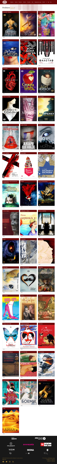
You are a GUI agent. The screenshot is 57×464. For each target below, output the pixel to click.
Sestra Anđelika (42, 211)
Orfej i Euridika (7, 97)
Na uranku (41, 97)
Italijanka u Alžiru (25, 211)
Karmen (41, 324)
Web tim (4, 459)
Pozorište (29, 2)
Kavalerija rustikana (8, 352)
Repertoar (12, 2)
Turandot (5, 68)
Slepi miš (5, 267)
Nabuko (40, 295)
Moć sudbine (6, 153)
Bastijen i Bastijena (43, 153)
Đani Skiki (23, 153)
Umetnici (24, 2)
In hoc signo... (6, 211)
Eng (50, 2)
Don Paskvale (24, 352)
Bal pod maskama (43, 380)
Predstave (20, 2)
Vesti (33, 2)
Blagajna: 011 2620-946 (51, 459)
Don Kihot (41, 68)
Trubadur (23, 239)
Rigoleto (41, 267)
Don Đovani (6, 380)
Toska (22, 181)
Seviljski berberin (25, 267)
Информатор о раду (38, 2)
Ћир (48, 2)
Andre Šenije (24, 125)
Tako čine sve (42, 12)
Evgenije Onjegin (7, 12)
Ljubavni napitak (25, 324)
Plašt (4, 239)
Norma (40, 125)
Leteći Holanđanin (43, 181)
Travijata (41, 239)
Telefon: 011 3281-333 (51, 460)
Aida (4, 408)
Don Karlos (41, 352)
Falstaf (40, 40)
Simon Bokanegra (25, 40)
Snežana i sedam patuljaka (27, 68)
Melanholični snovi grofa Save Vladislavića (10, 182)
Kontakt (43, 2)
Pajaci (22, 295)
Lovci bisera (6, 40)
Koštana (5, 125)
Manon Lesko (24, 97)
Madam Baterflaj (7, 324)
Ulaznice (16, 2)
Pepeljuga (5, 295)
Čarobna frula (24, 12)
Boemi (22, 380)
